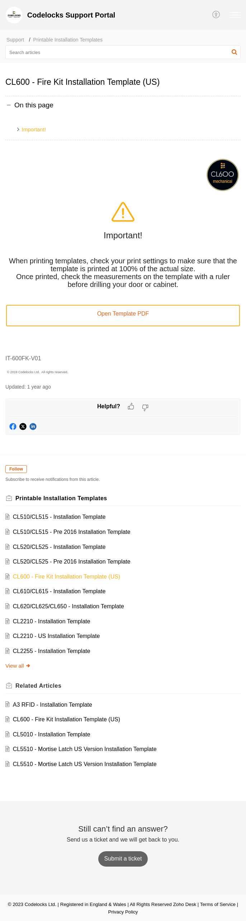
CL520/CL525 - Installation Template (59, 547)
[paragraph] (123, 266)
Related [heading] (38, 686)
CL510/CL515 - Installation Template (59, 517)
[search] (123, 52)
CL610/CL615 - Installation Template (59, 591)
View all (18, 666)
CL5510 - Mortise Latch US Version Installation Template (85, 749)
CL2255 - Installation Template (51, 651)
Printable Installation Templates (68, 40)
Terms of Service (218, 904)
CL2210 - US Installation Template (56, 636)
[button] (216, 15)
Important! (34, 129)
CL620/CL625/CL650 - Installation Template (68, 606)
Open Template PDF (123, 314)
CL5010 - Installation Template (51, 734)
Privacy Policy (123, 912)
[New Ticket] (123, 859)
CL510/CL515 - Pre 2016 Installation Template (72, 532)
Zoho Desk (184, 904)
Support (15, 40)
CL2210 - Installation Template (51, 621)
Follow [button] (16, 469)
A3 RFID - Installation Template (52, 705)
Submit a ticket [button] (123, 859)
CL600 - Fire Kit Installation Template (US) (66, 577)
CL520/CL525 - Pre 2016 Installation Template (72, 562)
